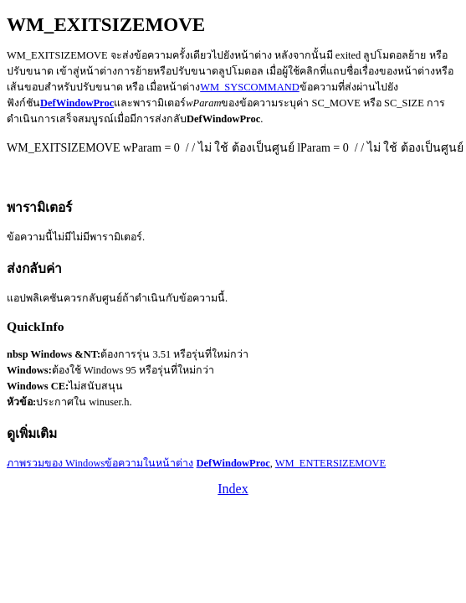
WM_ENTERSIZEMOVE (330, 463)
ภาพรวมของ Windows (56, 463)
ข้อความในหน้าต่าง (149, 463)
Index (233, 489)
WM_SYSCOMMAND (249, 87)
